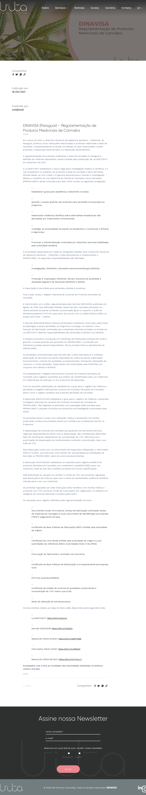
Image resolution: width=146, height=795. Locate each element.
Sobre (45, 7)
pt (138, 7)
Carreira (110, 7)
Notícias (79, 7)
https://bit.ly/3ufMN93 (69, 649)
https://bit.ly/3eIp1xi (57, 618)
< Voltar (27, 685)
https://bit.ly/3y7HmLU (70, 659)
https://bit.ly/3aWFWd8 (69, 639)
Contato (126, 7)
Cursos (95, 7)
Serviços (60, 7)
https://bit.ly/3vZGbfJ (62, 628)
